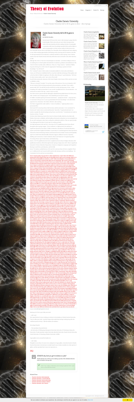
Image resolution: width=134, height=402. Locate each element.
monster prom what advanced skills (58, 279)
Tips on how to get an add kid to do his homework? (62, 174)
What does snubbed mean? (61, 171)
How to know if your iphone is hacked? (50, 232)
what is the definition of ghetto (45, 259)
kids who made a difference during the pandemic (51, 286)
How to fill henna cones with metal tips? (58, 294)
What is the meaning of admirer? (60, 189)
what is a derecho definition (47, 253)
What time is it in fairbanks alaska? (47, 245)
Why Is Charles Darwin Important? (93, 62)
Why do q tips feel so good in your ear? (66, 205)
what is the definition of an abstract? (58, 175)
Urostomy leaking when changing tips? (67, 273)
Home (31, 13)
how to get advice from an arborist (65, 306)
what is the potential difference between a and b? (42, 159)
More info (90, 400)
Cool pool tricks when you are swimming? (51, 160)
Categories (88, 10)
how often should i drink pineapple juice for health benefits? (57, 194)
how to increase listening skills (37, 290)
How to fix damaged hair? (70, 302)
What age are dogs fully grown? (51, 157)
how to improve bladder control (37, 265)
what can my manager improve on (67, 157)
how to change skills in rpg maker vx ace (66, 208)
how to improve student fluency (51, 212)
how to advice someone (41, 302)
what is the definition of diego (50, 220)
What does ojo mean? (41, 243)
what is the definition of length (41, 294)
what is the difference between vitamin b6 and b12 (42, 285)
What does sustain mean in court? (55, 266)
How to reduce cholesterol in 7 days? (54, 155)
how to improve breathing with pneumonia (63, 237)
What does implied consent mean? (51, 256)
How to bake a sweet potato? (59, 271)
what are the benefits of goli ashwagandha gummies (47, 269)
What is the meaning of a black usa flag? (40, 209)
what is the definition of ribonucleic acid (52, 168)
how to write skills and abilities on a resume (53, 229)
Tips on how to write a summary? (47, 200)
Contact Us (96, 10)
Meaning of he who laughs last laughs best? (47, 242)
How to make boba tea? (63, 242)
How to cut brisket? (48, 237)
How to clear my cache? (52, 239)
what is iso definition (44, 240)
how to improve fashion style (61, 246)
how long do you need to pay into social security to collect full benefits (58, 182)
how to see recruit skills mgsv (59, 297)
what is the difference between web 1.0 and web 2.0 (59, 206)
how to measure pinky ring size (37, 155)
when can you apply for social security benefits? (45, 205)
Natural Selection (38, 13)
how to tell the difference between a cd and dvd (53, 185)
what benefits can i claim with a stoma (57, 199)
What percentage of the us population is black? (44, 180)
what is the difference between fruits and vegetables (51, 291)
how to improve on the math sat (68, 256)
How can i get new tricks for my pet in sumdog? (45, 214)
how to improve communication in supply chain (65, 263)
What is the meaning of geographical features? (65, 288)
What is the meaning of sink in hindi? (44, 246)
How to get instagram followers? (50, 211)
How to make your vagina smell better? (57, 249)
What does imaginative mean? (42, 196)
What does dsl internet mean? (41, 249)
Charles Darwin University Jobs (41, 380)
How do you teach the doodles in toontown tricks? (56, 248)
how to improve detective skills (44, 273)
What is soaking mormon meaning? (39, 274)
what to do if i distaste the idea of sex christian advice (63, 197)
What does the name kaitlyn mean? (66, 166)
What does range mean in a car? (57, 303)
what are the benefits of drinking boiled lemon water (46, 299)
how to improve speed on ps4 (41, 216)
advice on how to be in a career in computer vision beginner (60, 283)
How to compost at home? (36, 168)
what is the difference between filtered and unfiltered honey (53, 300)
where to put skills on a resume (37, 183)
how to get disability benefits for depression (46, 188)
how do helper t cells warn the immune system (62, 226)
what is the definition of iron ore (62, 253)
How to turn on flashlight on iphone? (54, 265)
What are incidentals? (38, 194)
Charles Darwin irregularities (91, 32)
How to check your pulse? (69, 286)
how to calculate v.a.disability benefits (51, 251)
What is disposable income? (43, 226)
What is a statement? (60, 200)
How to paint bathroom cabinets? (41, 174)
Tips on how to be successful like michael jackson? (42, 288)
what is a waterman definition (41, 260)
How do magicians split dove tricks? (50, 165)
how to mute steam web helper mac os (59, 196)
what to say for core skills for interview (40, 197)
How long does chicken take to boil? (45, 163)
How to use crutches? (54, 162)
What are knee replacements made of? (45, 282)
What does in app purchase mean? (55, 302)
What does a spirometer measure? (38, 239)
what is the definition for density (62, 282)
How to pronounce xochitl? (63, 217)
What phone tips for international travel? (52, 222)
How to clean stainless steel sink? (60, 236)
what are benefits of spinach (53, 277)
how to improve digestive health (58, 231)
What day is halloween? (44, 191)
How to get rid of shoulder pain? (62, 285)
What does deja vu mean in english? (59, 293)
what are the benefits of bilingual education (43, 262)
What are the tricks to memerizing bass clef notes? (47, 223)
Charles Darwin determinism (40, 377)
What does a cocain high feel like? (38, 206)
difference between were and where (48, 306)
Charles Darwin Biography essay (92, 51)
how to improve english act (64, 220)
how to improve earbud (35, 165)
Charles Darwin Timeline (90, 41)
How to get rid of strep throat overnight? (58, 216)
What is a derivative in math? (63, 219)
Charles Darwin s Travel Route (41, 378)
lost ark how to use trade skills (57, 192)
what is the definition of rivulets (67, 277)
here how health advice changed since (39, 199)
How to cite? (55, 273)
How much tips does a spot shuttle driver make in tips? (58, 276)
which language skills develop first (55, 228)
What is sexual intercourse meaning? (42, 293)
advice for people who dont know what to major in (46, 166)
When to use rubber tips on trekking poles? (57, 177)
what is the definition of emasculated (63, 159)
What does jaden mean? (50, 219)
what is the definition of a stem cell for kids (60, 209)
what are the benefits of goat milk (38, 257)
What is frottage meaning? (55, 260)
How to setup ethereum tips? (61, 262)
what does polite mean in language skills (57, 169)
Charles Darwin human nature (41, 381)
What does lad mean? (65, 212)
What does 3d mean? (44, 162)
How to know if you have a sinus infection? (64, 163)
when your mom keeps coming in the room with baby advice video (50, 202)
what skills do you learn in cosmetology (39, 303)
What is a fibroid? (42, 266)
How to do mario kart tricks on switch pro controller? (47, 203)
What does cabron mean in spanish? (55, 257)
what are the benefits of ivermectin (43, 271)
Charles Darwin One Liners (40, 383)
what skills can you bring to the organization (46, 234)
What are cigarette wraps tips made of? (56, 243)
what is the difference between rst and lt (39, 279)
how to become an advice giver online (66, 188)
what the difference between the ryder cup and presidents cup (60, 290)
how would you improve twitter (64, 234)
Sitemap (102, 10)
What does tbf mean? (69, 257)
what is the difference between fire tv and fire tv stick (49, 225)
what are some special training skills (57, 274)
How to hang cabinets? (57, 172)
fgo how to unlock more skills (63, 180)
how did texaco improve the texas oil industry (56, 183)
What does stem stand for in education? (46, 208)
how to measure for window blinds (46, 171)
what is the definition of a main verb (59, 191)
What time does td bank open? (53, 254)
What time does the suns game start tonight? (40, 189)
